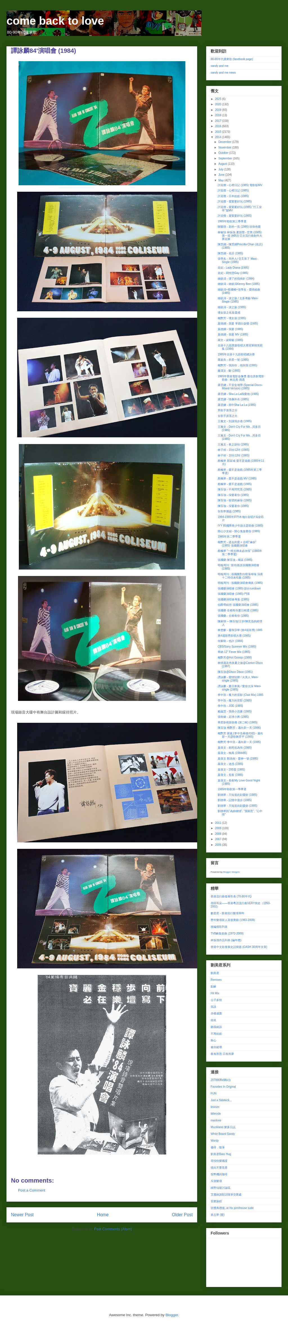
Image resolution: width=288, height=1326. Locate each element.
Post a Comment (31, 1190)
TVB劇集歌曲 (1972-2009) (227, 933)
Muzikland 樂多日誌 (223, 1127)
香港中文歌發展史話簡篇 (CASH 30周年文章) (239, 946)
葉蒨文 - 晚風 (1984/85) (232, 753)
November (225, 147)
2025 (218, 98)
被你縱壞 (216, 1047)
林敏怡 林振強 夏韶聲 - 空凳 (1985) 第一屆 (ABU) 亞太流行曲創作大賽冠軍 (240, 236)
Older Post (182, 1214)
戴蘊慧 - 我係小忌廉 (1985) (235, 711)
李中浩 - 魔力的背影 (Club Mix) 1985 (240, 694)
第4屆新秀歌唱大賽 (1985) (234, 635)
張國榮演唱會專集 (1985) (233, 599)
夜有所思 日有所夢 (222, 1053)
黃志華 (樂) (217, 1214)
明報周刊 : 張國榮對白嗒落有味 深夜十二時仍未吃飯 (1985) (240, 576)
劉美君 (215, 973)
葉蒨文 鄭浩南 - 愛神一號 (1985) (238, 758)
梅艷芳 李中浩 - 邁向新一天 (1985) (239, 742)
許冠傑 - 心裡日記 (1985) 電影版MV (240, 185)
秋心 (213, 1040)
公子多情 (216, 1000)
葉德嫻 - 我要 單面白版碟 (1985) (238, 323)
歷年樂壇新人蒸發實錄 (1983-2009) (233, 920)
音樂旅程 (216, 1201)
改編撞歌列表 (219, 926)
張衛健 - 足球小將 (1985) (233, 716)
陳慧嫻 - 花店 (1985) (230, 253)
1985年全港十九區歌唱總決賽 (236, 354)
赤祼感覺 (216, 1013)
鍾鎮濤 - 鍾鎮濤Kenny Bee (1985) (239, 283)
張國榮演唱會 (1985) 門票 (234, 593)
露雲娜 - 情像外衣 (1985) (233, 399)
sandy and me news (223, 72)
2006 (218, 844)
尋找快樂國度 (219, 1160)
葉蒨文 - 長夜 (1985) (230, 774)
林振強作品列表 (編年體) (226, 940)
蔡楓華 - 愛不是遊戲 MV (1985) (237, 478)
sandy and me (219, 65)
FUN (214, 1093)
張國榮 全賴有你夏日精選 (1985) (238, 610)
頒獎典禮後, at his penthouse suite (232, 1208)
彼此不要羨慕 (219, 1167)
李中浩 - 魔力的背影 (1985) (235, 700)
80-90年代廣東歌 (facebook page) (232, 59)
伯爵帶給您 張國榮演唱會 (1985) (238, 604)
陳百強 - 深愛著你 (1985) (233, 495)
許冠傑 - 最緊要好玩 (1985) (235, 201)
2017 (218, 120)
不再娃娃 (216, 1033)
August (223, 163)
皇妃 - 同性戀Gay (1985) (233, 273)
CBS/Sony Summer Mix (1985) (237, 646)
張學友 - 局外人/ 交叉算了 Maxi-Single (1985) (238, 260)
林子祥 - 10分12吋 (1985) (233, 449)
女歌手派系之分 (227, 415)
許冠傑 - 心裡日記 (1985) (233, 190)
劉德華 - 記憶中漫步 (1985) (235, 800)
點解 (213, 986)
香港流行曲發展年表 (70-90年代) (231, 896)
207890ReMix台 (221, 1080)
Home (103, 1214)
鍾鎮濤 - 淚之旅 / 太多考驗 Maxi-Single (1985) (238, 300)
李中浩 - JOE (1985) (230, 705)
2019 (218, 109)
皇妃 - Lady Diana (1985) (233, 267)
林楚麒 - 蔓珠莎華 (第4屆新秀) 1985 (240, 630)
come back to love (55, 21)
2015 (218, 131)
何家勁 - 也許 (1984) (230, 641)
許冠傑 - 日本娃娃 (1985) (233, 196)
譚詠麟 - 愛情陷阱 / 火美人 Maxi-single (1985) (238, 679)
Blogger (171, 1315)
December (225, 141)
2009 (218, 828)
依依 (213, 1020)
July (221, 169)
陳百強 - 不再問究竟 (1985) (235, 489)
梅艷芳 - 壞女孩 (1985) (232, 318)
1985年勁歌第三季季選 (232, 221)
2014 (218, 137)
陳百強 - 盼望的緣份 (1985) (235, 500)
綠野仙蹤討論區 (220, 1187)
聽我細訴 (216, 1026)
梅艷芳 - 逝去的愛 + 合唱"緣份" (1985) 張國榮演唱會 (237, 544)
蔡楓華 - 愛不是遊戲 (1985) (235, 484)
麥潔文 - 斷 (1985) (229, 370)
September (225, 158)
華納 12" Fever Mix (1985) (234, 651)
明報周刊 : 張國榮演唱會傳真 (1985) (240, 582)
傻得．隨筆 (218, 1147)
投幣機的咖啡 (219, 1174)
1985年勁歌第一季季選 (232, 789)
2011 (218, 822)
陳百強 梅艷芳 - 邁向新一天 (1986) (239, 727)
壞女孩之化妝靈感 (229, 312)
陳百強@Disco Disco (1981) (235, 671)
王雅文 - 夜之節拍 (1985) (233, 444)
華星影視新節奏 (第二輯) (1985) (237, 722)
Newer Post (22, 1214)
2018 (218, 115)
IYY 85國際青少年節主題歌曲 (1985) (240, 525)
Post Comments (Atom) (113, 1229)
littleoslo (216, 1113)
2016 (218, 126)
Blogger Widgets (231, 872)
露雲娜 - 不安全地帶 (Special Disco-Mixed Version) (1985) (240, 386)
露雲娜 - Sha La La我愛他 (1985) (238, 393)
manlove (216, 1120)
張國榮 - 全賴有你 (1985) (233, 615)
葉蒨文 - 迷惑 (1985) (230, 763)
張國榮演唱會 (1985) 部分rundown (239, 588)
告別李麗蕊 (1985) (229, 511)
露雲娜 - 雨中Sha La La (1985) (237, 404)
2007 (218, 839)
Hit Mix (215, 993)
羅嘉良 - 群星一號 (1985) (233, 359)
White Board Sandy (223, 1133)
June (221, 174)
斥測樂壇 (216, 1181)
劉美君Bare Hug (221, 1154)
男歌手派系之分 (227, 410)
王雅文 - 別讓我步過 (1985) (235, 421)
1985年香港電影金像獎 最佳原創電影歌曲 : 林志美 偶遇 (241, 378)
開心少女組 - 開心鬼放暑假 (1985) (239, 531)
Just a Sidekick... (221, 1100)
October (223, 152)
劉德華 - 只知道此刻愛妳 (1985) (237, 794)
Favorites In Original (223, 1086)
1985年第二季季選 (229, 536)
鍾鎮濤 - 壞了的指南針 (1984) (236, 278)
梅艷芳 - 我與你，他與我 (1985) (237, 365)
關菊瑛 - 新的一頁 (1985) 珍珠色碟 (239, 226)
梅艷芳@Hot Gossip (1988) (235, 657)
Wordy (215, 1140)
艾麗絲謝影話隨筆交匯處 (226, 1194)
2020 (218, 104)
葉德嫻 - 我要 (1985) (230, 329)
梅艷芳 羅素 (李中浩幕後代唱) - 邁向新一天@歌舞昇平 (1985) (240, 735)
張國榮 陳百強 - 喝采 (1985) (235, 559)
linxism (215, 1106)
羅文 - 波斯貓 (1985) (230, 340)
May (221, 180)
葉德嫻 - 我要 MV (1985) (233, 334)
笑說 (213, 1006)
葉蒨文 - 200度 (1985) (231, 769)
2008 (218, 833)
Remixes (216, 979)
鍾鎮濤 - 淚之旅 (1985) (232, 307)
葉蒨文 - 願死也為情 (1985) (235, 747)
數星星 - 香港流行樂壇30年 (227, 913)
